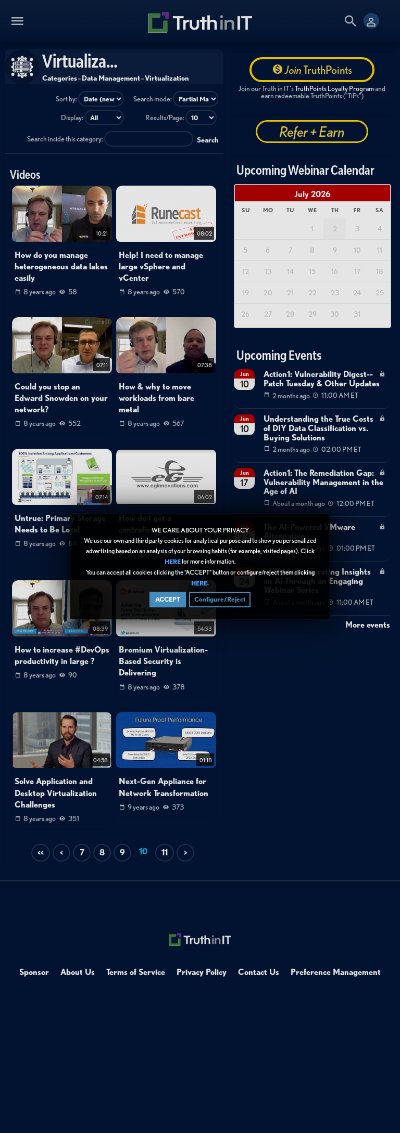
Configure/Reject (219, 599)
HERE (173, 562)
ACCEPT (167, 599)
